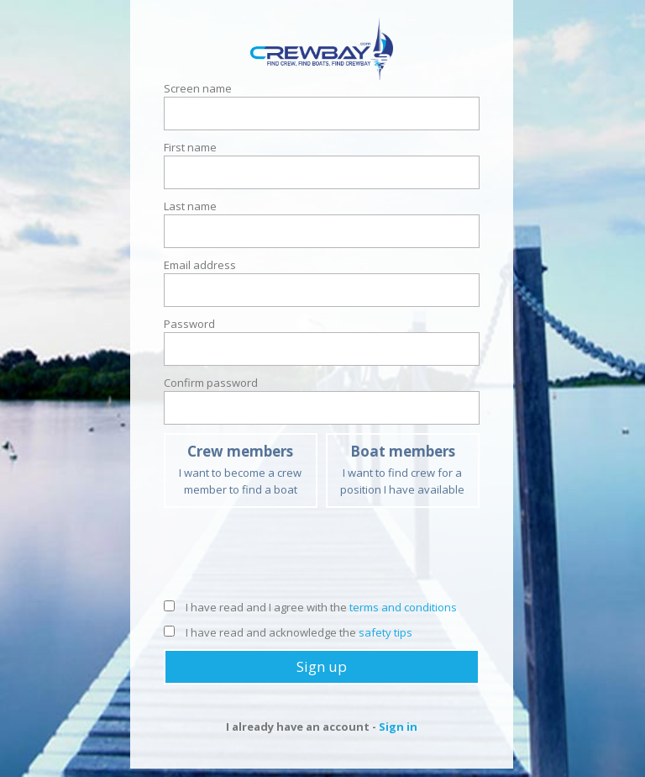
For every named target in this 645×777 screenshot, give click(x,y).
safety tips (385, 632)
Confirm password (211, 382)
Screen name (198, 88)
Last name (190, 206)
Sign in (398, 726)
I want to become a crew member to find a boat (240, 469)
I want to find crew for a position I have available (402, 469)
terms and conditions (403, 607)
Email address (200, 264)
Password (189, 323)
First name (190, 147)
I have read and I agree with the (310, 607)
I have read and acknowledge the (288, 632)
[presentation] (321, 557)
